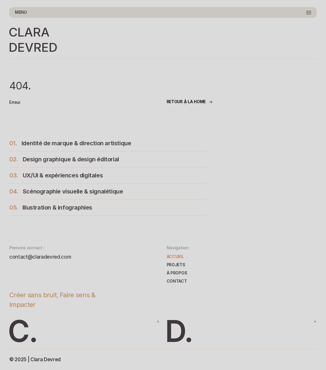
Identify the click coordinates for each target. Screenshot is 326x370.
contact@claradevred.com (40, 257)
